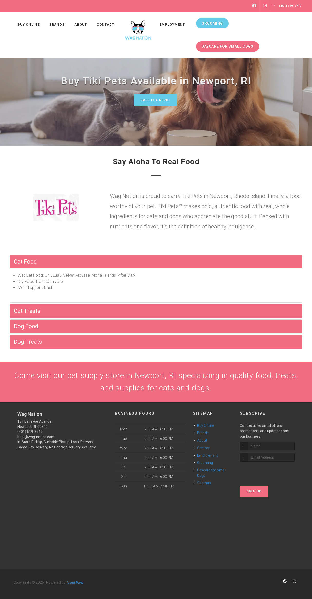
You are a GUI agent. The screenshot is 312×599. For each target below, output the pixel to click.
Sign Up (254, 491)
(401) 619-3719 (30, 432)
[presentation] (267, 471)
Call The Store (155, 100)
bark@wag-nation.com (35, 437)
